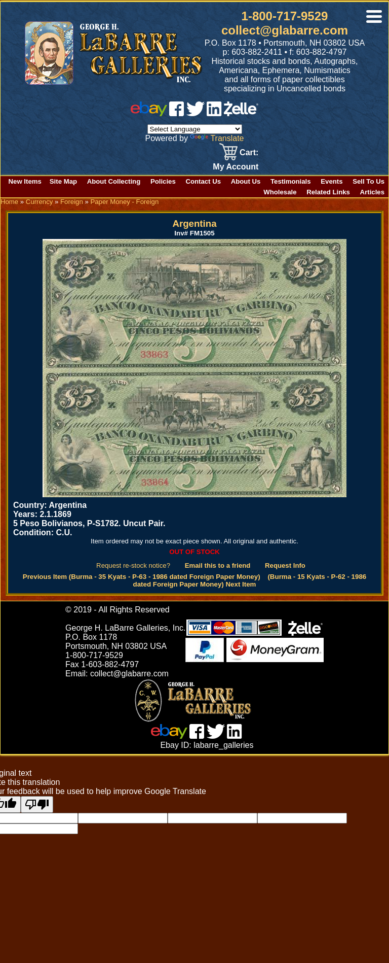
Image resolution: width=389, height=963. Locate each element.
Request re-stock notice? (133, 565)
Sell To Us (368, 181)
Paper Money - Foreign (124, 201)
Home (9, 201)
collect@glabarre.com (284, 30)
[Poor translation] (37, 804)
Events (331, 181)
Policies (163, 181)
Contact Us (203, 181)
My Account (235, 166)
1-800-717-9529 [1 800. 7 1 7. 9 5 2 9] (285, 16)
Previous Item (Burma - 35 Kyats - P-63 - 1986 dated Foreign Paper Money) (141, 576)
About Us (246, 181)
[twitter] (195, 113)
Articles (372, 192)
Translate (217, 138)
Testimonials (290, 181)
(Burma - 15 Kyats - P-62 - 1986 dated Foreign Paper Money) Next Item (250, 580)
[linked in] (214, 113)
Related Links (328, 192)
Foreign (71, 201)
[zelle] (241, 113)
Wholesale (279, 192)
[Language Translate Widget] (194, 129)
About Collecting (114, 181)
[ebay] (149, 113)
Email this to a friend (218, 565)
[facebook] (176, 113)
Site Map (63, 181)
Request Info (285, 565)
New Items (25, 181)
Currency (39, 201)
